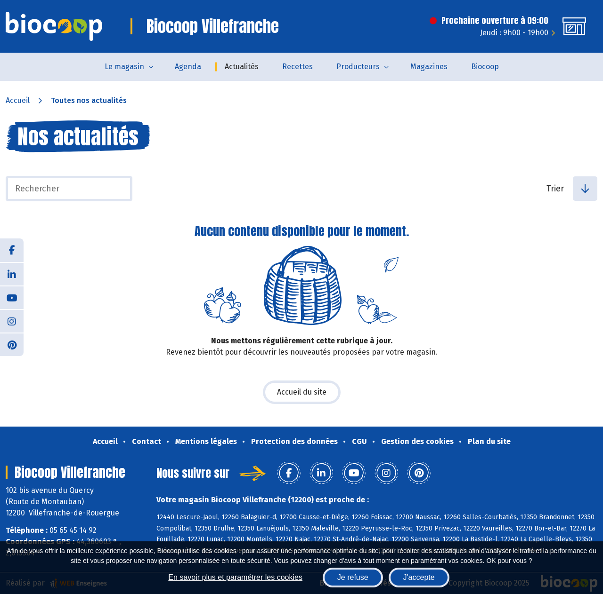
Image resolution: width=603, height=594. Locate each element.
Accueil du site (301, 392)
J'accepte (419, 577)
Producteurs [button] (358, 66)
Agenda (188, 66)
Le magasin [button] (124, 66)
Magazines (429, 66)
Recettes (297, 66)
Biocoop (485, 66)
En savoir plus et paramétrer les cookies (235, 577)
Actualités (242, 66)
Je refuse (352, 577)
